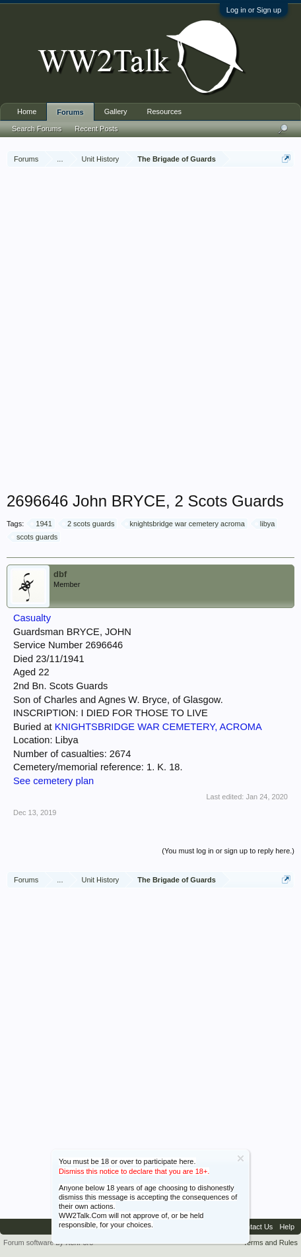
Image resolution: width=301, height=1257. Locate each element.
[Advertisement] (150, 331)
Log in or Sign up (253, 10)
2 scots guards (89, 524)
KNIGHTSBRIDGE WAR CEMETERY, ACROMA (158, 726)
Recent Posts (96, 129)
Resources (164, 111)
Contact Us (255, 1227)
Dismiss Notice (241, 1158)
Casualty (32, 618)
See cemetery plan (53, 781)
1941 (41, 524)
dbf (60, 574)
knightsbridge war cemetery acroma (185, 524)
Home (26, 111)
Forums (70, 112)
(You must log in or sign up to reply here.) (228, 851)
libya (265, 524)
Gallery (115, 111)
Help (286, 1227)
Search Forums (36, 129)
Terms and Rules (270, 1242)
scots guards (35, 537)
